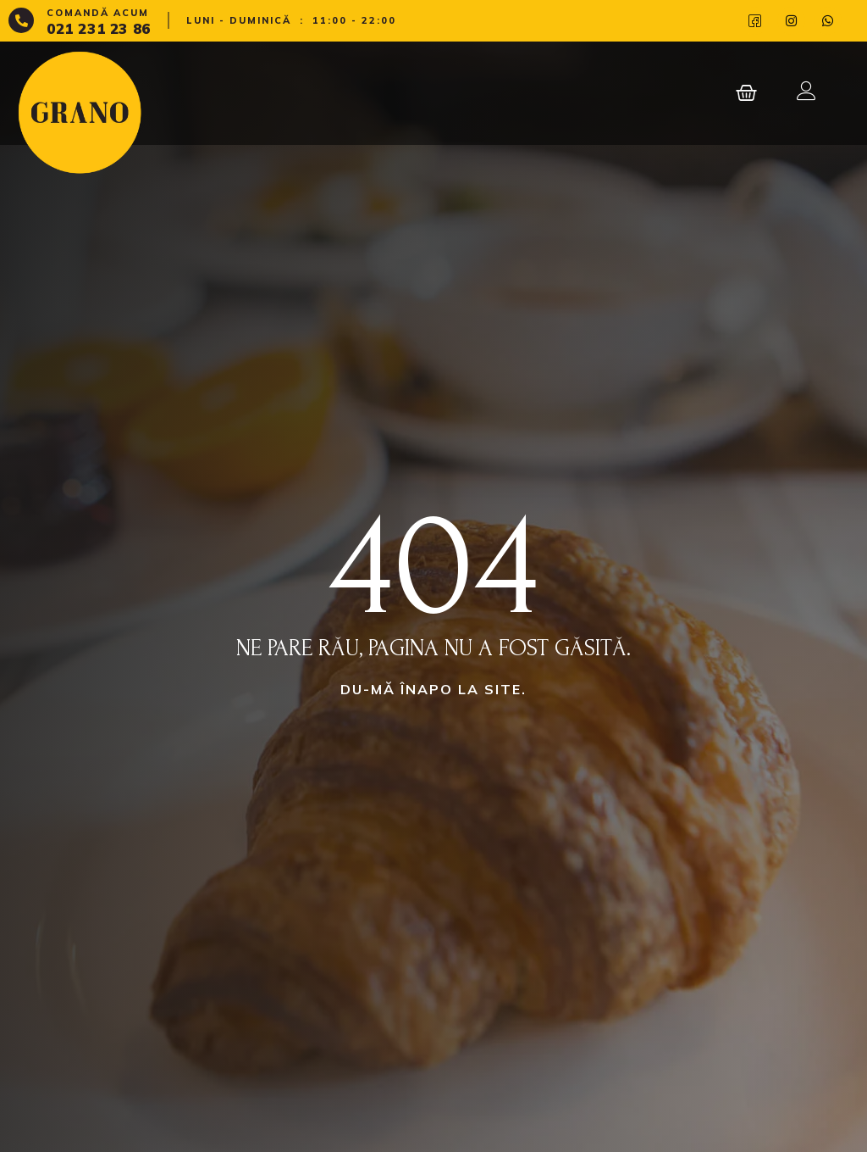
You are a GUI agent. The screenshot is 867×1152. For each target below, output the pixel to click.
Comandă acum (98, 13)
